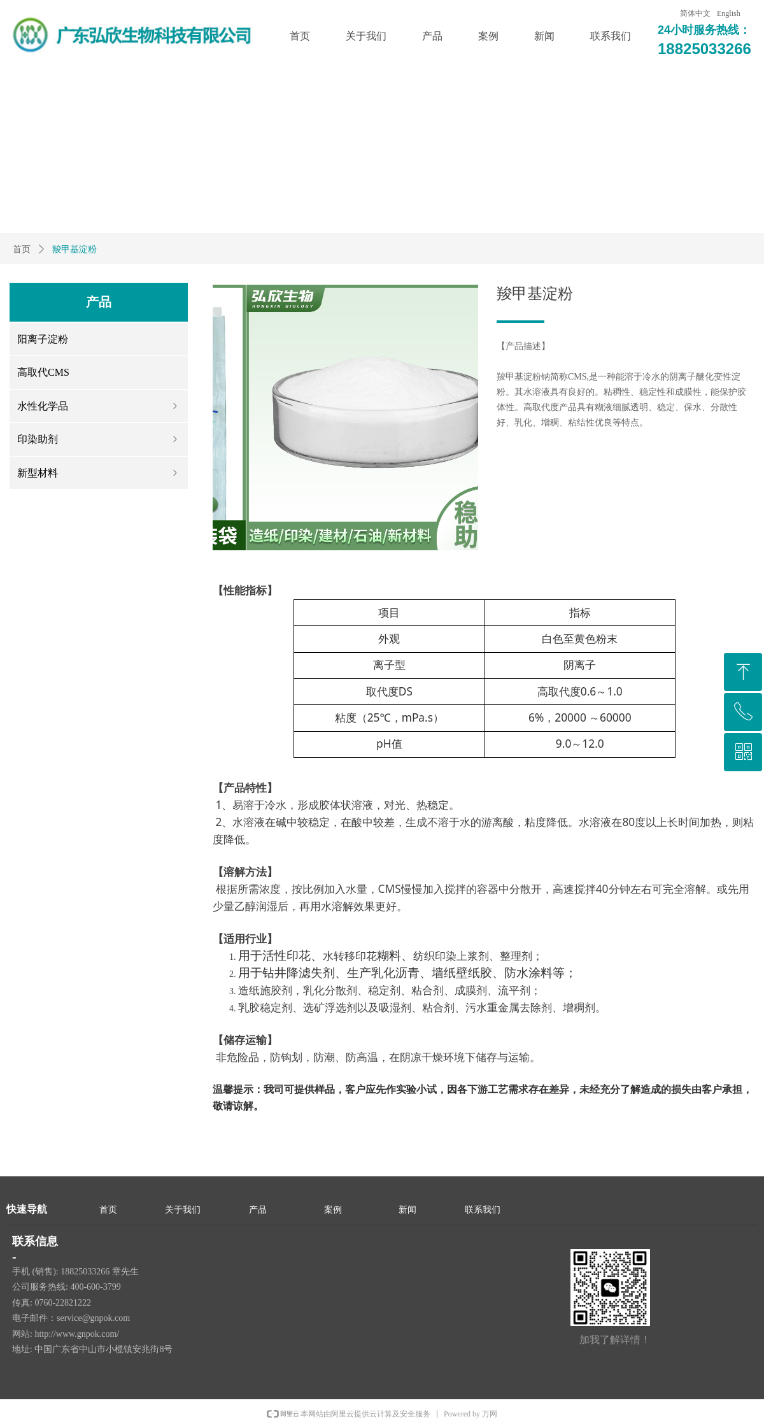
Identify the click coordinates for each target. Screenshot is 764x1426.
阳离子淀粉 (42, 339)
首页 (22, 249)
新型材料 (98, 472)
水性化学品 (98, 406)
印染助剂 (98, 439)
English (728, 13)
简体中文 (695, 13)
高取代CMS (43, 372)
